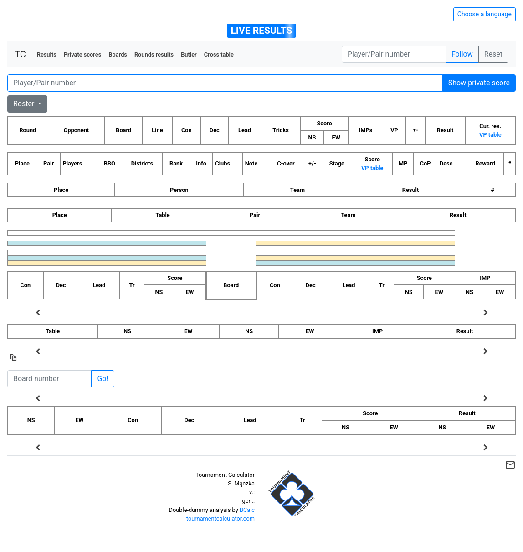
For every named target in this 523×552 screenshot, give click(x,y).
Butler (189, 54)
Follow (462, 54)
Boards (117, 54)
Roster (24, 103)
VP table (490, 134)
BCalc (247, 509)
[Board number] (49, 378)
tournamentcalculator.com (220, 518)
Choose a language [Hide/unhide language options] (484, 14)
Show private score (479, 82)
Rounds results (154, 54)
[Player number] (394, 54)
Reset (493, 54)
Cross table (219, 54)
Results (46, 54)
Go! (102, 378)
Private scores (83, 54)
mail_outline (510, 464)
